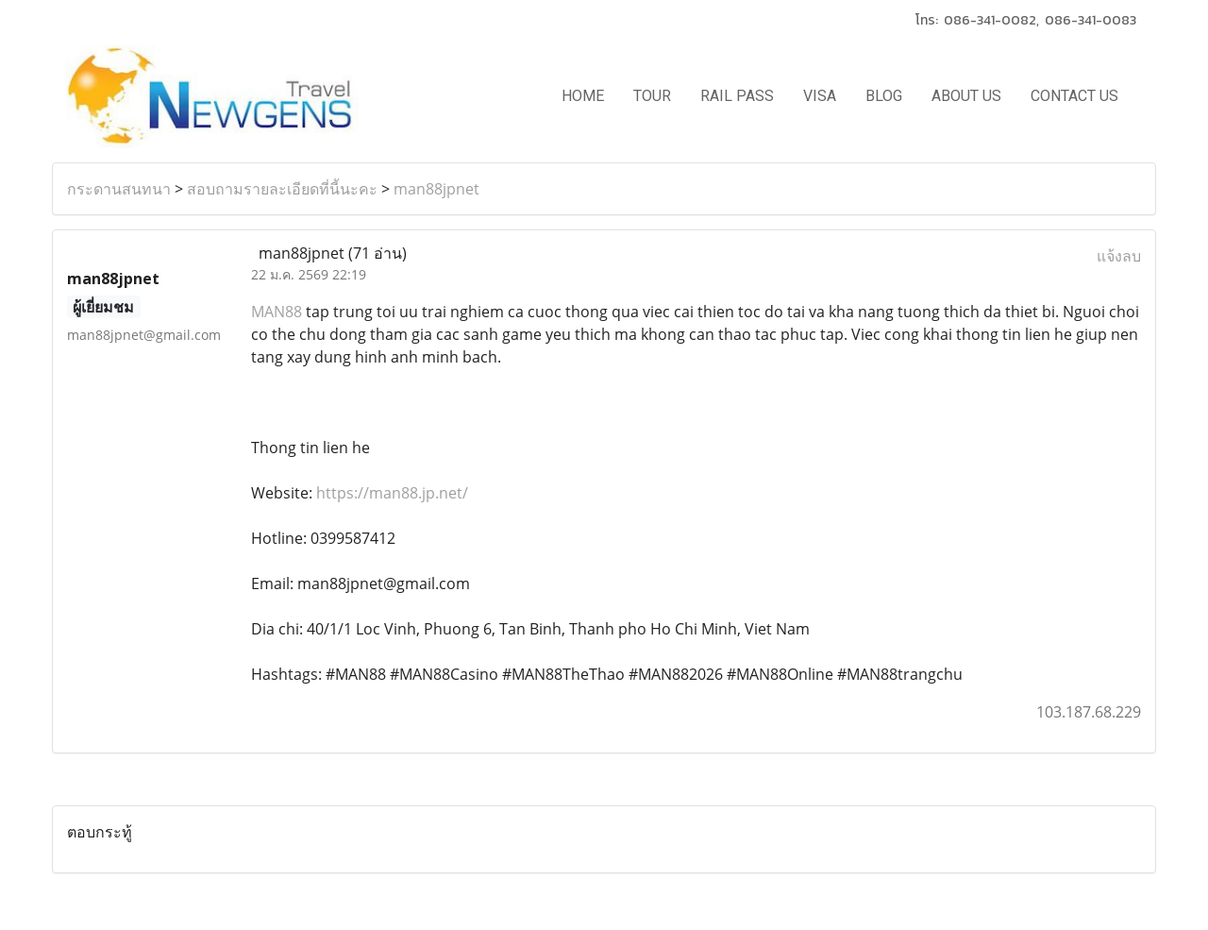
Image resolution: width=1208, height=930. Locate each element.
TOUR (652, 96)
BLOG (883, 96)
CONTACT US (1074, 96)
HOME (583, 96)
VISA (819, 96)
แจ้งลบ (1119, 255)
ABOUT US (966, 96)
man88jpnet (436, 188)
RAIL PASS (737, 96)
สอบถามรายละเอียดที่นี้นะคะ (282, 188)
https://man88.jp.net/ (392, 492)
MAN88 (276, 311)
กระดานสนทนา (119, 188)
